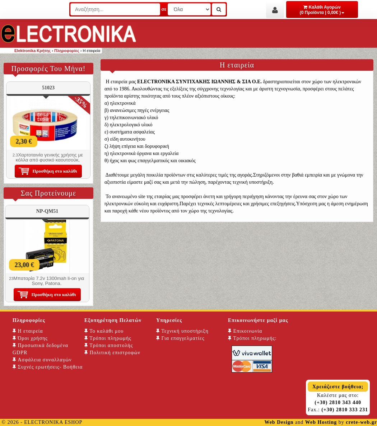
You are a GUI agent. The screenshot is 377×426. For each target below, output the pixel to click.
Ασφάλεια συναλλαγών (42, 359)
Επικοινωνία (245, 331)
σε (163, 9)
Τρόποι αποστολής (108, 345)
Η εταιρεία (28, 331)
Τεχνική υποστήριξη (182, 331)
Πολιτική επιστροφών (112, 352)
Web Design (278, 422)
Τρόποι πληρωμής (107, 338)
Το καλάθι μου (104, 331)
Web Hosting (321, 422)
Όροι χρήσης (30, 338)
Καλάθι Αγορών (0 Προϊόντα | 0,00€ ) (322, 10)
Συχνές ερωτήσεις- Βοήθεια (48, 367)
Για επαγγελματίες (180, 338)
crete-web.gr (361, 422)
